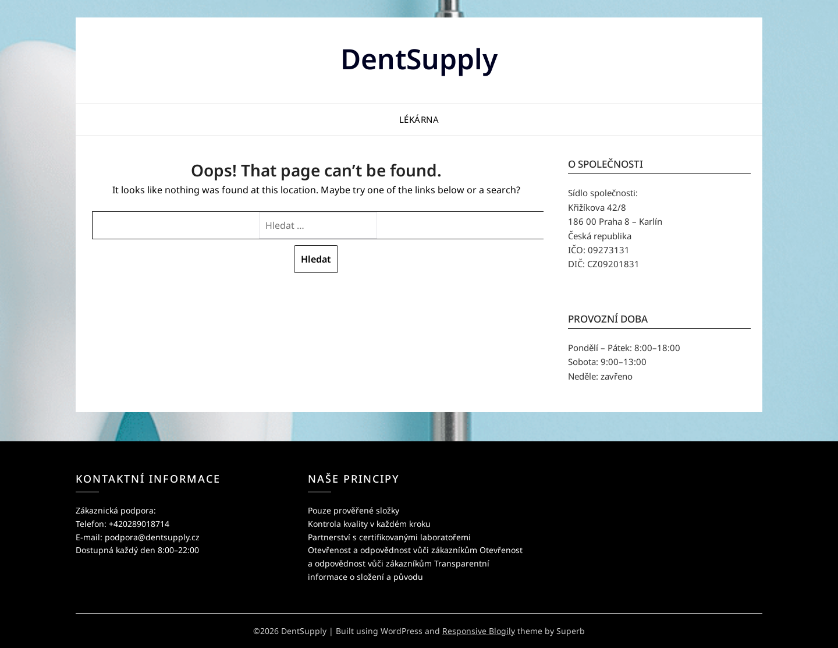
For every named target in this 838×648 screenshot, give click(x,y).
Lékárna (419, 119)
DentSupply (419, 58)
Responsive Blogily (478, 630)
